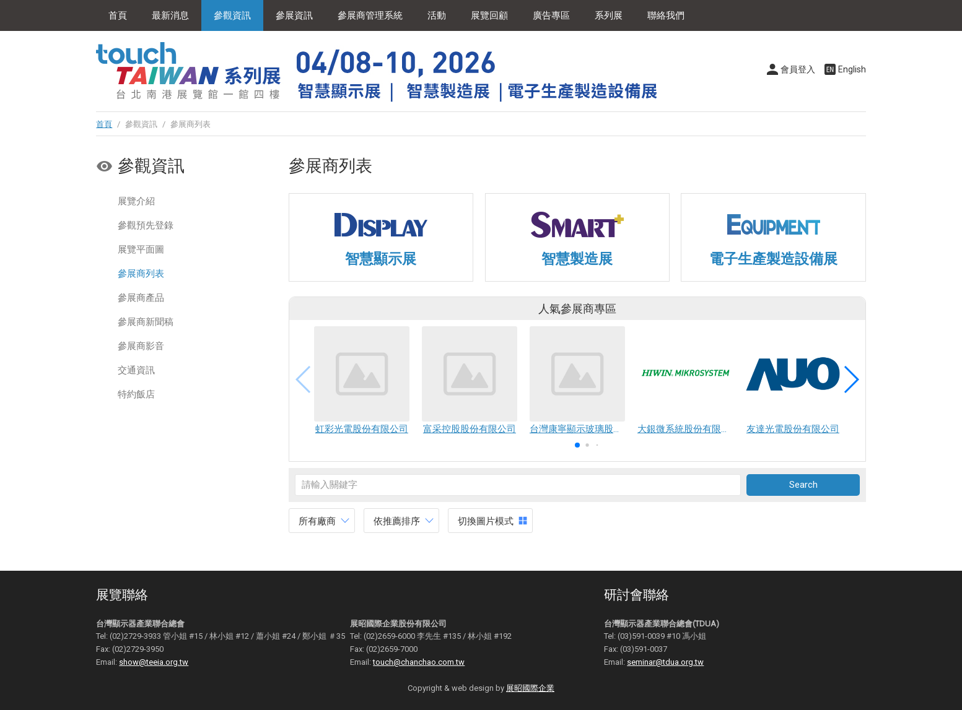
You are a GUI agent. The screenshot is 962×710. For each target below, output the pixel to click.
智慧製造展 (577, 259)
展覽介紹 (136, 201)
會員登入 (798, 69)
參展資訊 (294, 15)
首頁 (117, 15)
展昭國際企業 (530, 688)
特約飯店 (136, 394)
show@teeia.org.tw (153, 662)
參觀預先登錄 (145, 225)
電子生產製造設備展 (773, 259)
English (852, 69)
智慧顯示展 (380, 259)
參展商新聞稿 (145, 321)
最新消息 (170, 15)
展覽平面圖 (141, 249)
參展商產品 (141, 297)
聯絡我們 (665, 15)
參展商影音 (141, 346)
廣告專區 (551, 15)
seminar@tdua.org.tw (665, 662)
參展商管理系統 (370, 15)
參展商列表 (141, 273)
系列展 (609, 15)
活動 (436, 15)
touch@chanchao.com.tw (419, 662)
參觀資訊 (232, 15)
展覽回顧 (489, 15)
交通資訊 (136, 370)
